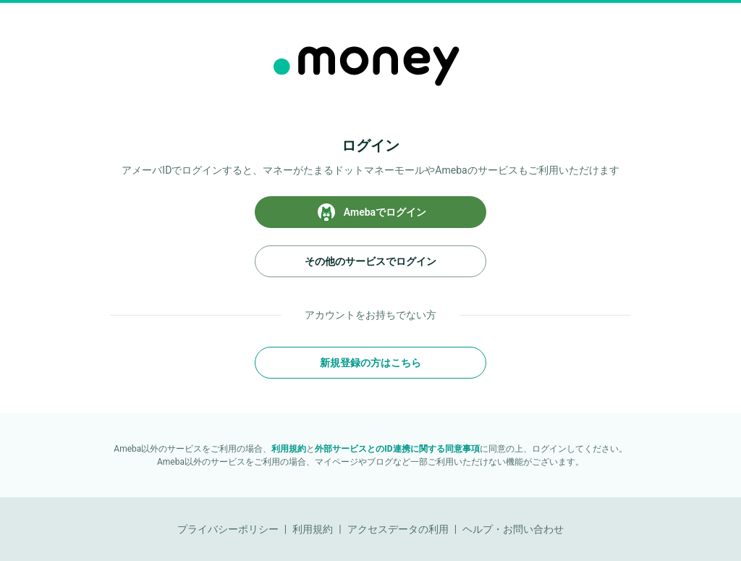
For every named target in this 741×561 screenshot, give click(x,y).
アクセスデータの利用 (398, 529)
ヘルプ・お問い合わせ (513, 529)
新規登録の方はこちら (370, 362)
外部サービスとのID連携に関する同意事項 (397, 449)
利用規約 (288, 449)
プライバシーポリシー (228, 529)
